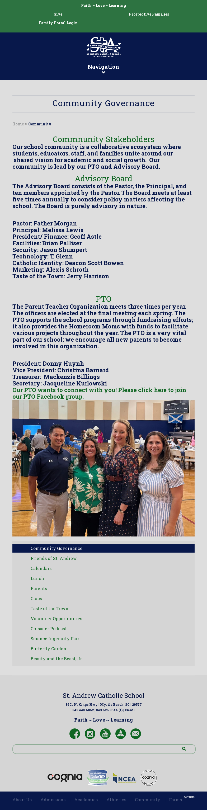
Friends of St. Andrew (54, 558)
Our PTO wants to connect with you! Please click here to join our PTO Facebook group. (99, 393)
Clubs (36, 598)
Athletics (116, 799)
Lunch (37, 578)
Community (39, 123)
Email (130, 710)
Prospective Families (149, 14)
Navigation (103, 68)
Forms (175, 799)
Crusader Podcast (49, 628)
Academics (86, 799)
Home (18, 123)
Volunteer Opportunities (56, 618)
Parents (39, 588)
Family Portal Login (58, 22)
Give (58, 14)
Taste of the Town (49, 608)
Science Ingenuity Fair (55, 638)
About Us (22, 799)
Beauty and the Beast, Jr (56, 658)
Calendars (41, 568)
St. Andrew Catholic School (103, 695)
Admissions (52, 799)
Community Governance (56, 548)
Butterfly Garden (48, 648)
